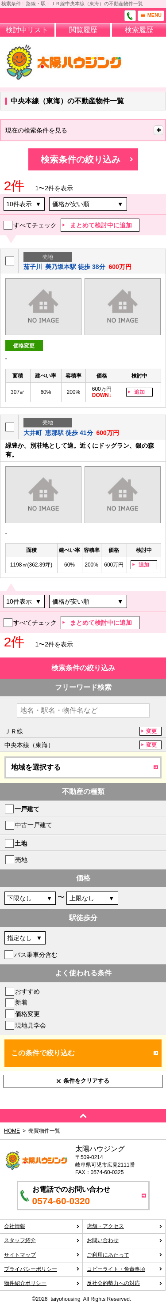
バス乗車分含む (36, 954)
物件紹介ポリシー (42, 1283)
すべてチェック (35, 225)
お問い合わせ (124, 1240)
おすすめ (27, 991)
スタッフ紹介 (42, 1240)
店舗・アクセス (124, 1226)
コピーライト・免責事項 (124, 1269)
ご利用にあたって (124, 1255)
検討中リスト (27, 30)
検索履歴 (139, 30)
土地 (21, 843)
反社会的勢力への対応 (124, 1283)
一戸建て (27, 809)
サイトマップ (42, 1255)
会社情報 (42, 1226)
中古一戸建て (33, 824)
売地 (21, 859)
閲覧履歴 (83, 30)
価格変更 (27, 1013)
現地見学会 (30, 1025)
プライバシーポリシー (42, 1269)
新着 (21, 1002)
